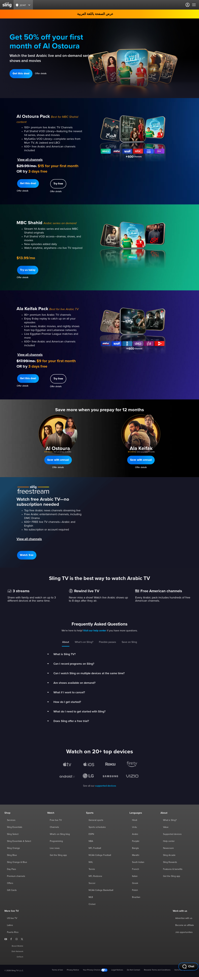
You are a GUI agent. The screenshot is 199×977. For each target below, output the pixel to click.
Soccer (92, 883)
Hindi (134, 820)
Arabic (135, 834)
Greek (135, 883)
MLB (91, 897)
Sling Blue (12, 855)
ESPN (91, 834)
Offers (10, 883)
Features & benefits (172, 869)
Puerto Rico (12, 932)
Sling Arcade (169, 855)
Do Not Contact (133, 970)
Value (165, 827)
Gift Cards (12, 890)
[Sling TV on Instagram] (16, 939)
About (65, 642)
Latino (10, 925)
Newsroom (168, 848)
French (135, 869)
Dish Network (17, 951)
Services (11, 820)
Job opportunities (184, 932)
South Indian (138, 862)
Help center (169, 841)
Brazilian (136, 897)
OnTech (20, 957)
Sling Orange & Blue (17, 862)
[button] (21, 73)
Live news (55, 848)
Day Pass (11, 869)
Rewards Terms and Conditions (157, 970)
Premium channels (16, 876)
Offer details (41, 73)
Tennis (92, 869)
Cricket (92, 904)
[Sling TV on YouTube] (5, 939)
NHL (91, 862)
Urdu (134, 827)
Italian (135, 876)
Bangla (135, 848)
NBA (91, 841)
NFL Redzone (95, 876)
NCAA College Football (100, 855)
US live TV (12, 918)
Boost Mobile (17, 946)
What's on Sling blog (60, 834)
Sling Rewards (170, 862)
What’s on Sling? (84, 642)
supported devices (105, 786)
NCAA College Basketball (101, 890)
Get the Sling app (58, 855)
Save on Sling (129, 642)
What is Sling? (170, 820)
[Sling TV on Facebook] (11, 939)
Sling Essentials (14, 827)
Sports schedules (97, 827)
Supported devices (172, 834)
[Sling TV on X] (22, 939)
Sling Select (12, 834)
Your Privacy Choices (95, 970)
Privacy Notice (73, 970)
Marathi (135, 855)
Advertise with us (183, 918)
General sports (96, 820)
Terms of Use (57, 970)
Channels (54, 827)
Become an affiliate (184, 925)
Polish (135, 890)
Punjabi (135, 841)
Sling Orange (13, 848)
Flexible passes (107, 642)
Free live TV (56, 820)
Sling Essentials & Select (19, 841)
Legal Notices (117, 970)
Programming (56, 841)
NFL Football (95, 848)
